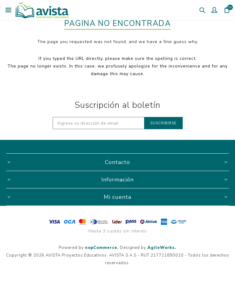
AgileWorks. (161, 247)
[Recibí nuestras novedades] (98, 123)
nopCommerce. (102, 247)
